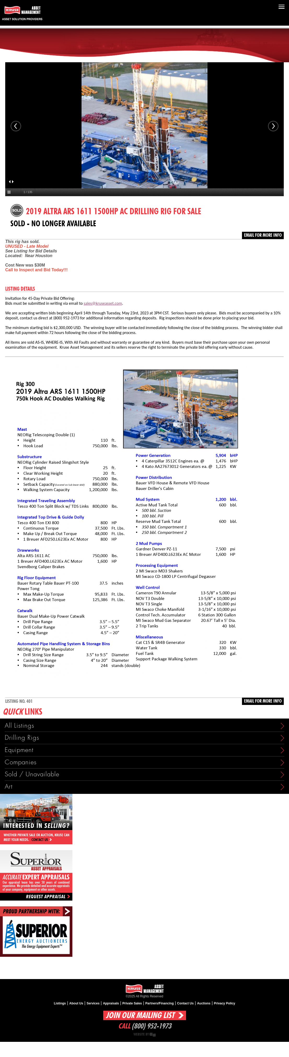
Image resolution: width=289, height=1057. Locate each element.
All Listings (19, 726)
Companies (21, 762)
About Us (76, 1003)
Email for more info (263, 235)
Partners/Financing (159, 1003)
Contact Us (185, 1003)
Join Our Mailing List (140, 1015)
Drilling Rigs (22, 738)
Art (9, 787)
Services (92, 1003)
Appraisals (111, 1003)
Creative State (152, 1035)
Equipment (19, 750)
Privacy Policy (224, 1003)
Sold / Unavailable (32, 774)
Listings (60, 1003)
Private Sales (132, 1003)
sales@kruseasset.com (103, 303)
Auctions (203, 1003)
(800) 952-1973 (151, 1026)
